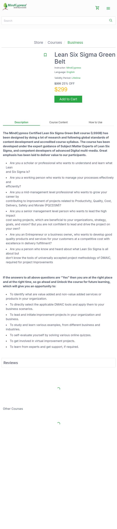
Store (38, 42)
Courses (55, 42)
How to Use (95, 122)
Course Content (58, 122)
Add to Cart (68, 99)
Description (21, 122)
